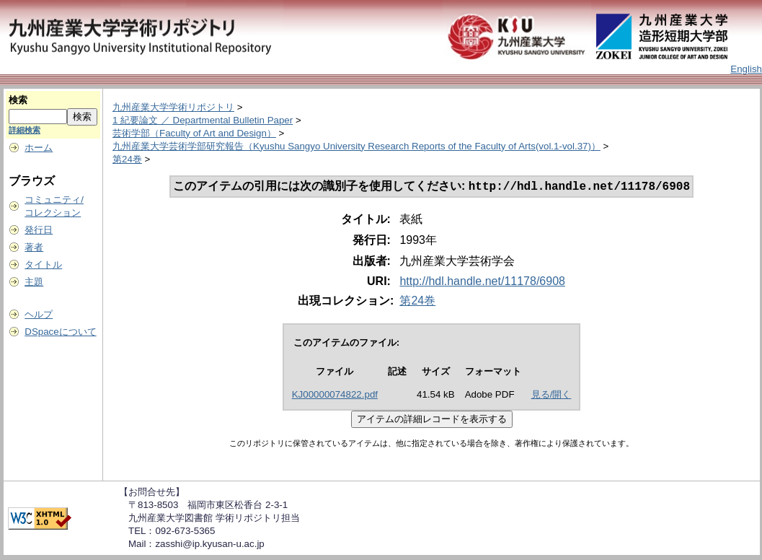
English (746, 69)
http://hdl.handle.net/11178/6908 (482, 282)
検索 (18, 100)
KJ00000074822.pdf (335, 395)
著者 (34, 247)
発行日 (39, 229)
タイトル (43, 264)
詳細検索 (24, 130)
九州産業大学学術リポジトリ (173, 107)
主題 (34, 281)
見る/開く (551, 395)
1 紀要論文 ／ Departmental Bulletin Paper (202, 120)
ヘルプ (39, 314)
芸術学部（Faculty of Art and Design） (194, 133)
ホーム (39, 147)
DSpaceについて (60, 331)
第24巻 (127, 159)
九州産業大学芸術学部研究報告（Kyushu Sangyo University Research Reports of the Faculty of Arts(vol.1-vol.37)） (356, 146)
